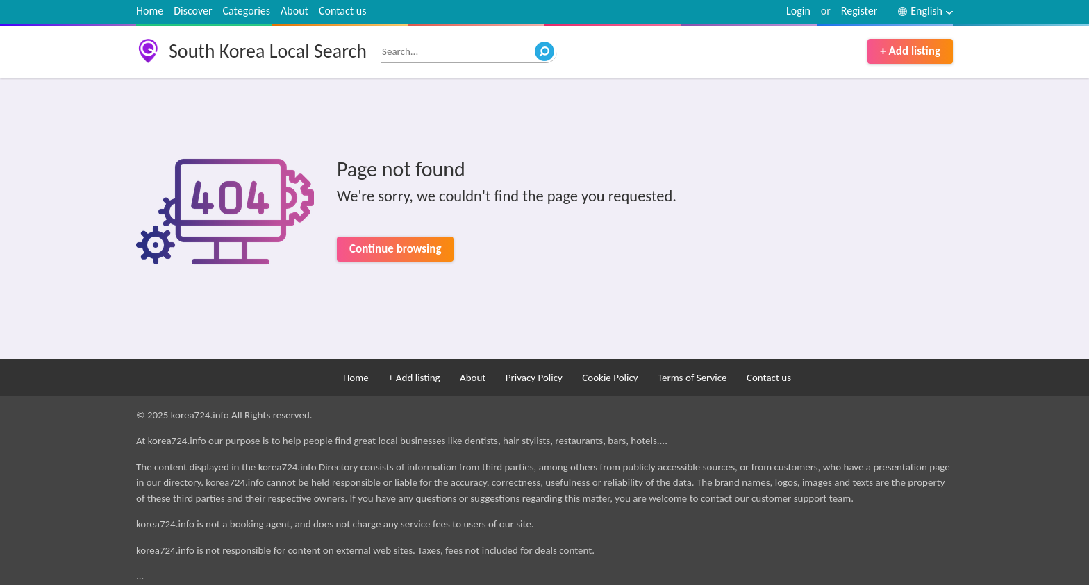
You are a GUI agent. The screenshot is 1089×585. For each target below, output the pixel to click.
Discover (193, 10)
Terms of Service (692, 377)
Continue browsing (395, 248)
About (294, 10)
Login (798, 10)
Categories (247, 10)
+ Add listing (910, 51)
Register (859, 10)
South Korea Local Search (268, 51)
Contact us (342, 10)
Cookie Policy (610, 377)
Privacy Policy (534, 377)
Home (149, 10)
